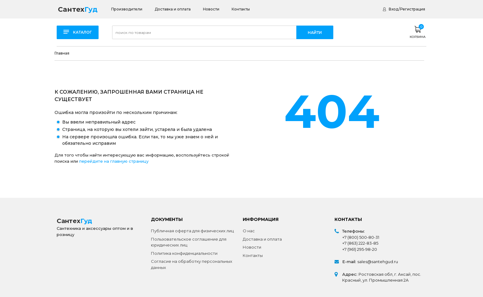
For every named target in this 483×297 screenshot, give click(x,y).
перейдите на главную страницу (113, 161)
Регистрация (412, 9)
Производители (126, 9)
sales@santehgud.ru (377, 261)
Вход (393, 9)
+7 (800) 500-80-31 (360, 237)
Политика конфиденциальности (184, 253)
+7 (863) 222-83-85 (360, 243)
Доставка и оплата (173, 9)
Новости (211, 9)
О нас (249, 230)
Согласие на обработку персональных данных (191, 264)
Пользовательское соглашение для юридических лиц (188, 242)
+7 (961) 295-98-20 (359, 249)
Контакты (241, 9)
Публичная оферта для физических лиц (192, 230)
